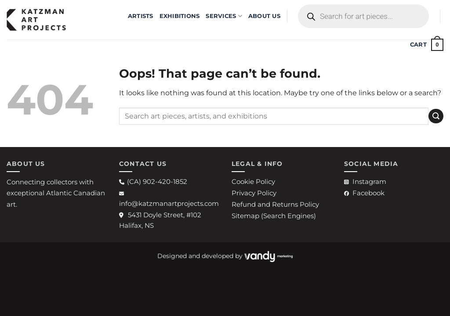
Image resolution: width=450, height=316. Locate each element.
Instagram (365, 181)
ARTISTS (140, 16)
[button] (426, 44)
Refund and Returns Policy (275, 204)
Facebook (364, 193)
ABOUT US (264, 16)
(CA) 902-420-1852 (153, 181)
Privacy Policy (254, 193)
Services (224, 16)
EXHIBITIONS (180, 16)
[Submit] (435, 116)
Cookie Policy (253, 181)
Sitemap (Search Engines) (274, 216)
